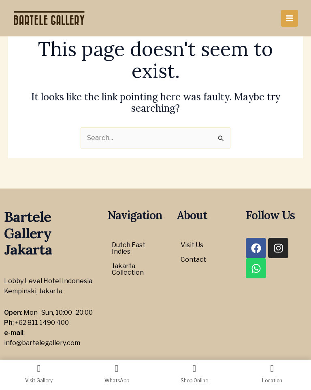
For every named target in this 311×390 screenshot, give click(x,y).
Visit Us (192, 245)
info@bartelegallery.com (42, 343)
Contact (193, 259)
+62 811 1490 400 (42, 322)
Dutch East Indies (128, 248)
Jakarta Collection (128, 269)
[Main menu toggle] (289, 18)
